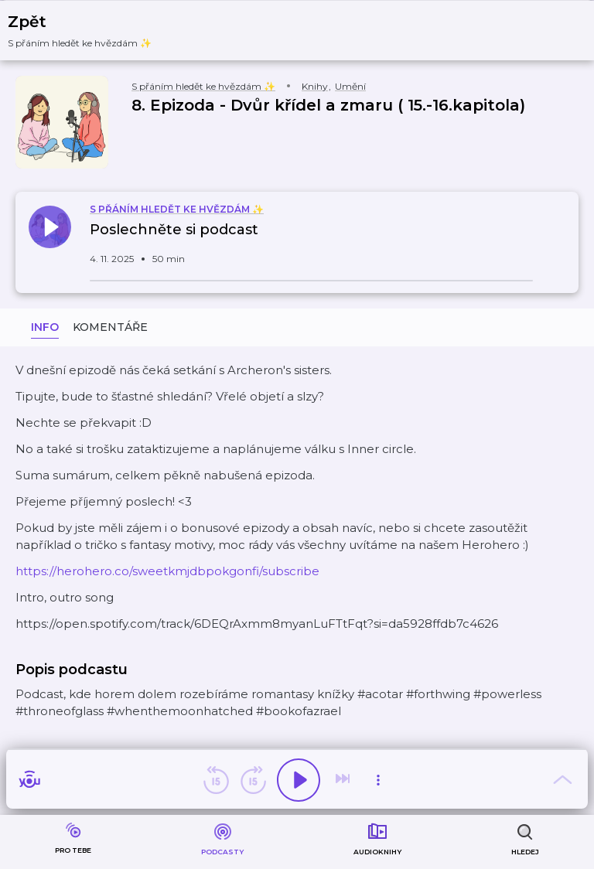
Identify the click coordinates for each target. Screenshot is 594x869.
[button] (89, 30)
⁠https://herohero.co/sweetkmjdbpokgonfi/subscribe (167, 571)
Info (45, 327)
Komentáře (110, 327)
